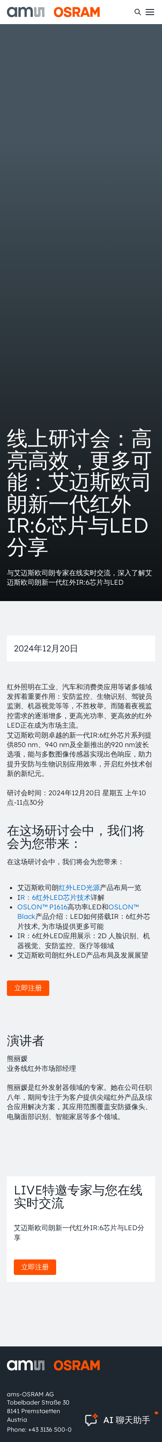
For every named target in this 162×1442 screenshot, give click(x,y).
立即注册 (28, 987)
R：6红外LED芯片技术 (55, 897)
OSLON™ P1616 (42, 906)
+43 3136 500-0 (50, 1429)
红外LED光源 (79, 887)
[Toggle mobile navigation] (150, 12)
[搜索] (138, 12)
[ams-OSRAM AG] (53, 12)
